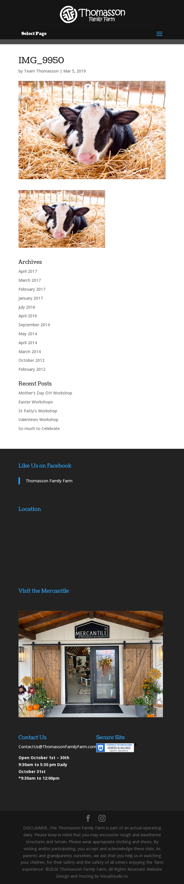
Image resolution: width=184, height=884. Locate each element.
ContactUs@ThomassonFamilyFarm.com (57, 746)
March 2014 (29, 351)
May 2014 (27, 333)
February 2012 (31, 369)
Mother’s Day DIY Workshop (45, 393)
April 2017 (27, 271)
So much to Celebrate (39, 428)
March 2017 (29, 280)
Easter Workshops (35, 402)
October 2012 (31, 360)
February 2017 (31, 289)
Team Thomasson (41, 71)
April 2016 (27, 315)
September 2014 (34, 324)
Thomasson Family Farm (49, 480)
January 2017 (30, 298)
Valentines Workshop (38, 419)
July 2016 (26, 307)
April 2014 (27, 342)
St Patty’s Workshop (37, 411)
